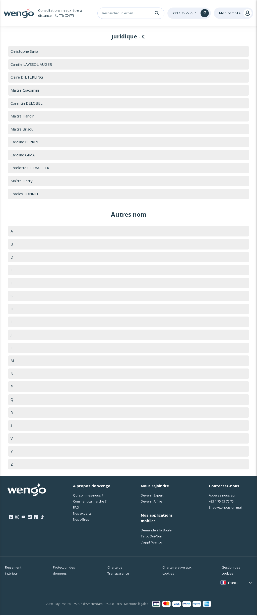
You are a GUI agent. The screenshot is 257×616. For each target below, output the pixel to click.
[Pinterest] (36, 518)
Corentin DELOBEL (27, 103)
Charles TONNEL (25, 194)
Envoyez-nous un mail (225, 508)
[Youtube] (23, 518)
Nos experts (82, 514)
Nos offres (81, 520)
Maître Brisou (22, 129)
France (233, 584)
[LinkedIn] (30, 518)
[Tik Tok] (42, 518)
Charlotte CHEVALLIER (30, 168)
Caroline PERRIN (25, 142)
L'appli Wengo (151, 543)
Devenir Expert (152, 496)
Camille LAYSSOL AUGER (32, 64)
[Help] (189, 13)
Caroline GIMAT (24, 155)
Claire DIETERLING (27, 77)
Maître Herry (22, 181)
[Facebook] (11, 518)
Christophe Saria (25, 51)
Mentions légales (136, 605)
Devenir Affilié (151, 502)
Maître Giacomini (25, 90)
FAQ (76, 508)
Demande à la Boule (156, 531)
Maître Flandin (23, 116)
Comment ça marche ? (89, 502)
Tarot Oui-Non (151, 537)
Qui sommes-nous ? (88, 496)
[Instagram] (17, 518)
